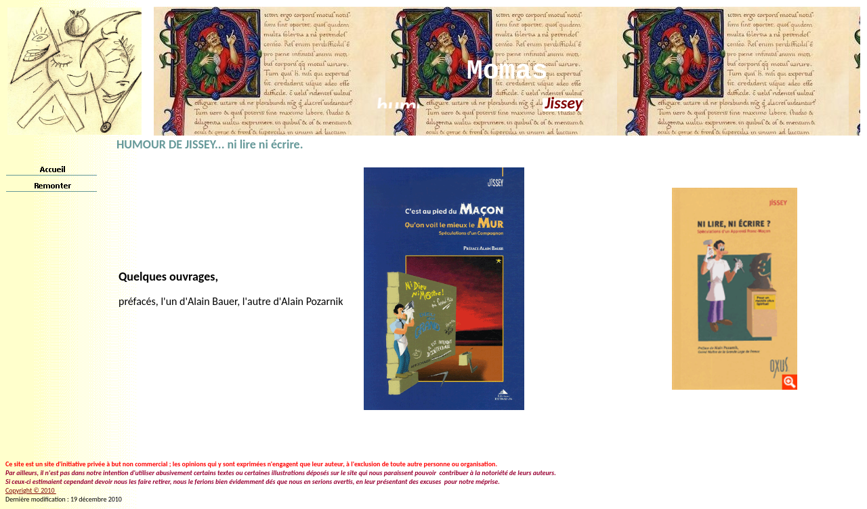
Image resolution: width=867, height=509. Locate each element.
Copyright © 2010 (30, 490)
